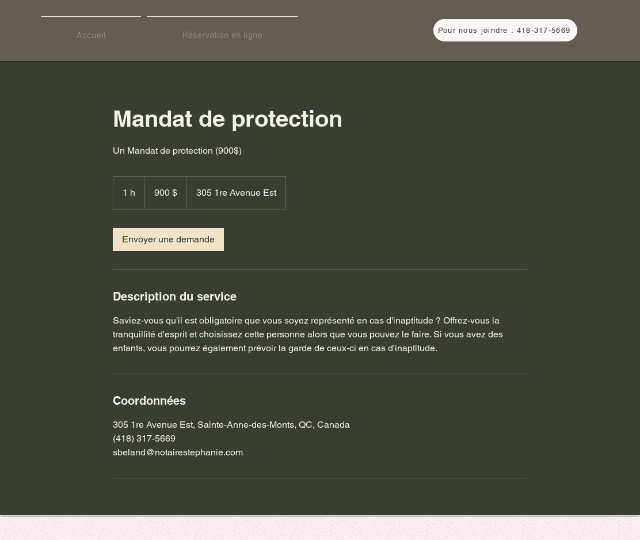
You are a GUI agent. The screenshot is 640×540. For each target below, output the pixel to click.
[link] (168, 239)
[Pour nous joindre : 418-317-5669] (505, 30)
